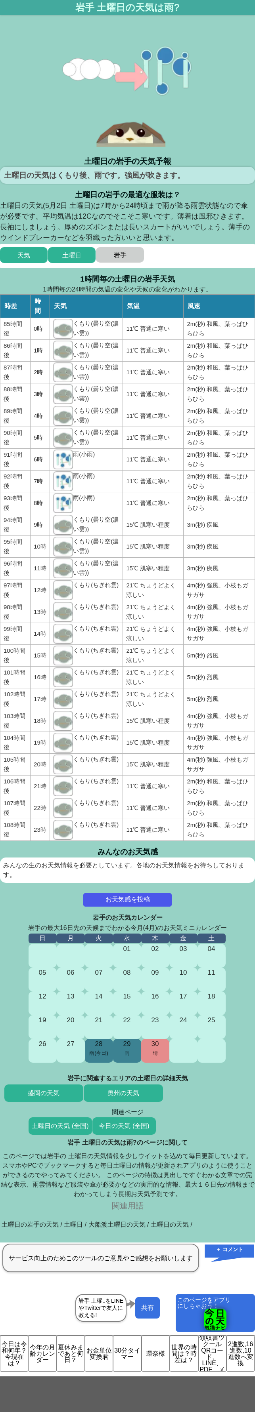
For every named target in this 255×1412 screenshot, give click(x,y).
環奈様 (155, 1353)
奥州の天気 (123, 1093)
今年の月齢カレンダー (42, 1353)
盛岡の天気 (43, 1093)
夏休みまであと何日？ (70, 1353)
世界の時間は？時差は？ (184, 1353)
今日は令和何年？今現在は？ (14, 1353)
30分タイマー (127, 1353)
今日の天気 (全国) (124, 1125)
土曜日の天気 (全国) (60, 1125)
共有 (147, 1307)
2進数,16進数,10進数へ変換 (240, 1353)
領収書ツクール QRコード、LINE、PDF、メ (212, 1354)
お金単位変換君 (99, 1353)
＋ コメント (229, 1249)
